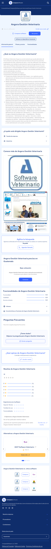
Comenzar (25, 279)
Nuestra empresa (25, 514)
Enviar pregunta (25, 341)
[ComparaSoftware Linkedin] (3, 508)
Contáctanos (25, 525)
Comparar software (19, 33)
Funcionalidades (32, 44)
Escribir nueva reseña (42, 29)
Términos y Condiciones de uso (34, 546)
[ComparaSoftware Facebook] (9, 508)
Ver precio (35, 33)
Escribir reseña (25, 359)
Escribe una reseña (42, 424)
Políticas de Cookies (20, 546)
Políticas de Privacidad (8, 546)
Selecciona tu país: (7, 531)
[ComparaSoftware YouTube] (6, 508)
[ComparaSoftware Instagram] (12, 508)
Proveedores (25, 520)
